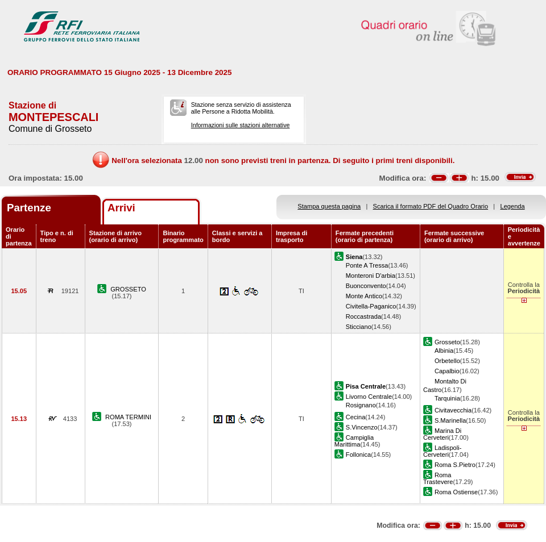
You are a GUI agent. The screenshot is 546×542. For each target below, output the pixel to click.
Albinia (444, 350)
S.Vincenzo (362, 427)
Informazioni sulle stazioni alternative (240, 125)
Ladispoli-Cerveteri (442, 451)
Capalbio (447, 371)
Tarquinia (447, 398)
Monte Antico (364, 296)
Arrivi (121, 208)
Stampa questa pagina (329, 206)
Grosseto (447, 342)
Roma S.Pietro (455, 464)
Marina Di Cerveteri (442, 434)
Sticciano (358, 326)
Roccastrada (363, 316)
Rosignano (361, 405)
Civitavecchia (453, 410)
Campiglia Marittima (354, 441)
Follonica (358, 454)
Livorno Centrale (369, 396)
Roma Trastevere (438, 478)
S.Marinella (450, 420)
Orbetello (447, 360)
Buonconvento (366, 285)
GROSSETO (128, 289)
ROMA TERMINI (128, 417)
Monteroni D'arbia (370, 275)
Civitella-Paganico (371, 306)
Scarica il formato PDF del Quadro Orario (431, 206)
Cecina (355, 417)
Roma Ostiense (456, 492)
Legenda (512, 206)
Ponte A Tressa (367, 265)
